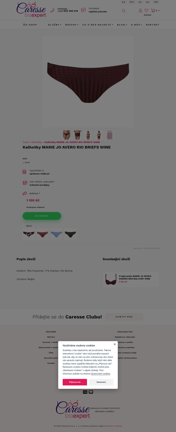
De (147, 2)
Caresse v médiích (51, 342)
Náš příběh (51, 332)
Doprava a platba (125, 342)
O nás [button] (135, 24)
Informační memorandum (125, 358)
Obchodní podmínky (125, 347)
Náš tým (51, 337)
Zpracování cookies (100, 373)
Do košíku (42, 216)
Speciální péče (51, 358)
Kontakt (153, 24)
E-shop (30, 24)
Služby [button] (53, 24)
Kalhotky (36, 142)
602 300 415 (69, 11)
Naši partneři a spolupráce (51, 347)
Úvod (26, 142)
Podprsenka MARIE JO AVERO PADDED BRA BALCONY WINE (135, 277)
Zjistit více (124, 317)
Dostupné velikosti (35, 207)
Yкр (156, 2)
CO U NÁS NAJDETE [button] (96, 24)
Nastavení (101, 382)
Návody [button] (71, 24)
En (122, 2)
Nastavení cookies (113, 426)
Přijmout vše (75, 382)
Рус (131, 2)
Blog (121, 24)
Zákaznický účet (125, 332)
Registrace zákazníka (125, 337)
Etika (51, 353)
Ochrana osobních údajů (92, 426)
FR (139, 2)
